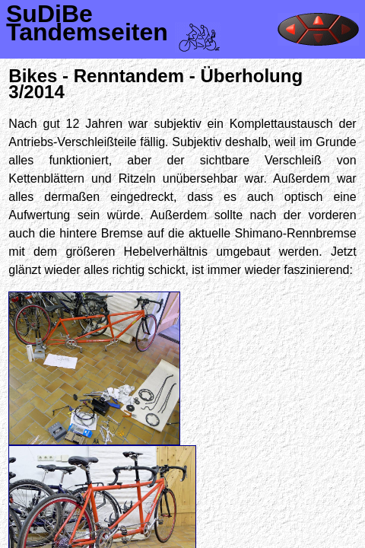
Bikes (32, 75)
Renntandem (129, 75)
